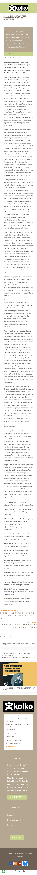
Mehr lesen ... (17, 797)
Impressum (11, 815)
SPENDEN (17, 837)
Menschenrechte (10, 54)
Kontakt (10, 825)
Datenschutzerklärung (15, 820)
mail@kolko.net (11, 746)
